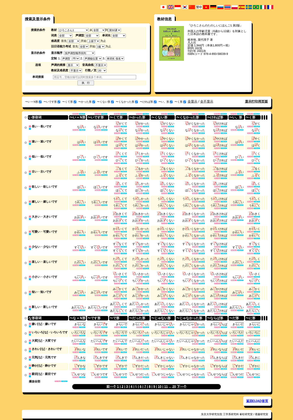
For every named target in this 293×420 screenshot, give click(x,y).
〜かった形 (86, 101)
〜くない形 (105, 101)
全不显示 (206, 101)
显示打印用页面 (256, 101)
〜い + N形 (33, 101)
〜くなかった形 (127, 101)
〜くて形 (69, 101)
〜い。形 (166, 101)
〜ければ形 (148, 101)
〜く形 (180, 101)
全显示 (192, 101)
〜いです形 (52, 101)
